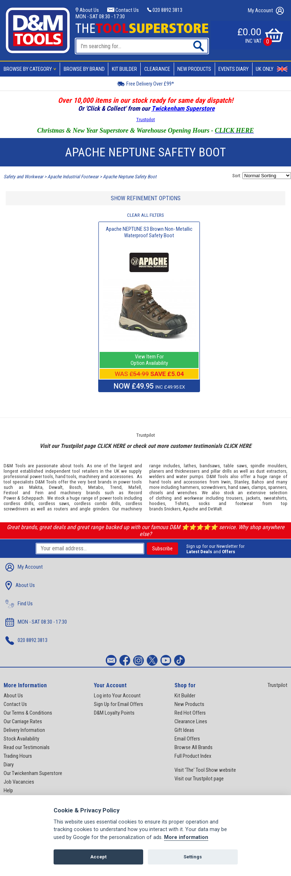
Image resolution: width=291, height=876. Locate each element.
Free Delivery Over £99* (145, 83)
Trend (116, 487)
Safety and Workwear (23, 176)
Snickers (172, 509)
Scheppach (33, 498)
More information (186, 837)
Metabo (95, 487)
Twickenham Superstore (183, 108)
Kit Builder (124, 69)
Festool (11, 492)
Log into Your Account (117, 695)
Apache (190, 509)
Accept (98, 856)
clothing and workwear (179, 498)
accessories (121, 476)
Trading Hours (18, 756)
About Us (87, 10)
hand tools (66, 476)
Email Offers (187, 738)
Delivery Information (24, 730)
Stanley (241, 482)
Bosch (75, 487)
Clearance (157, 69)
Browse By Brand (84, 69)
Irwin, (226, 482)
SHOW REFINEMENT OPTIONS (146, 198)
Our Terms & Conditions (28, 713)
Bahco (258, 482)
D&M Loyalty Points (114, 713)
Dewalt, (56, 487)
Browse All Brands (193, 747)
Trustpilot (145, 119)
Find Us (19, 604)
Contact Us (122, 10)
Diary (9, 764)
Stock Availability (21, 738)
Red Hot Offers (190, 713)
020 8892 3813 (164, 10)
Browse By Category (31, 69)
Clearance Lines (190, 721)
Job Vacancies (19, 782)
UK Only (271, 69)
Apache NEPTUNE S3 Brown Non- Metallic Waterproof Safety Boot (149, 232)
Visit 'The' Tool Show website (205, 770)
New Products (194, 69)
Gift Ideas (184, 730)
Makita (35, 487)
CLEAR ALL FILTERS (145, 215)
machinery (89, 476)
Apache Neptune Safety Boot (129, 176)
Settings (192, 856)
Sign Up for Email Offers (118, 704)
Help (8, 790)
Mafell (134, 487)
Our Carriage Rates (23, 721)
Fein (39, 492)
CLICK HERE (111, 445)
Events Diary (233, 69)
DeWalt (215, 509)
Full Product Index (192, 756)
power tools (41, 476)
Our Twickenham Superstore (33, 773)
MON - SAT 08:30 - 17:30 (100, 16)
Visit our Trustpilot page (199, 778)
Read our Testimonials (27, 747)
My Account (266, 11)
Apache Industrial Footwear (73, 176)
